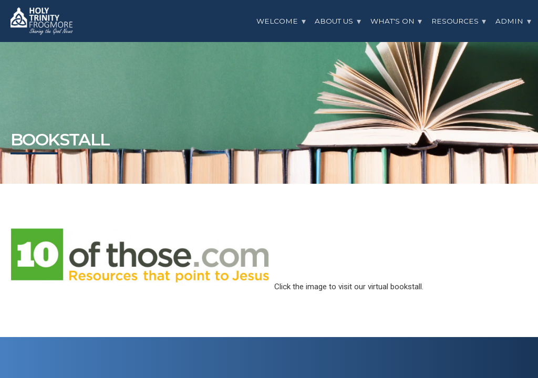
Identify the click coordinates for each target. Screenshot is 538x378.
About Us (334, 21)
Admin (509, 21)
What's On (392, 21)
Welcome (277, 21)
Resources (455, 21)
